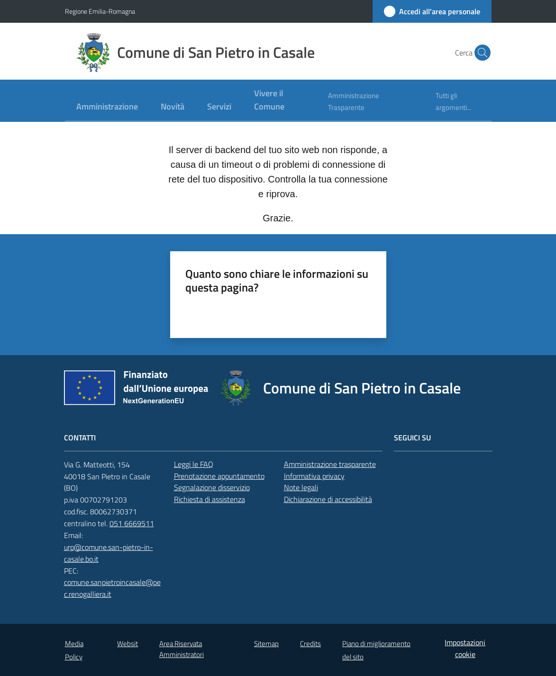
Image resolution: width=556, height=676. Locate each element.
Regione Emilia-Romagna (100, 11)
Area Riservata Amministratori (181, 649)
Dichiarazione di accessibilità (328, 499)
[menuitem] (107, 107)
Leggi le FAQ (193, 464)
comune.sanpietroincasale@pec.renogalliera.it (112, 588)
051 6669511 (131, 523)
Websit (127, 643)
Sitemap (266, 643)
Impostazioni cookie (465, 648)
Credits (310, 643)
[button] (480, 52)
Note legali (301, 487)
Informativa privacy (314, 476)
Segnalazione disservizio (212, 487)
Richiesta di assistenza (209, 499)
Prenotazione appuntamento (219, 476)
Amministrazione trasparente (330, 464)
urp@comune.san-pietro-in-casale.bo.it (108, 553)
